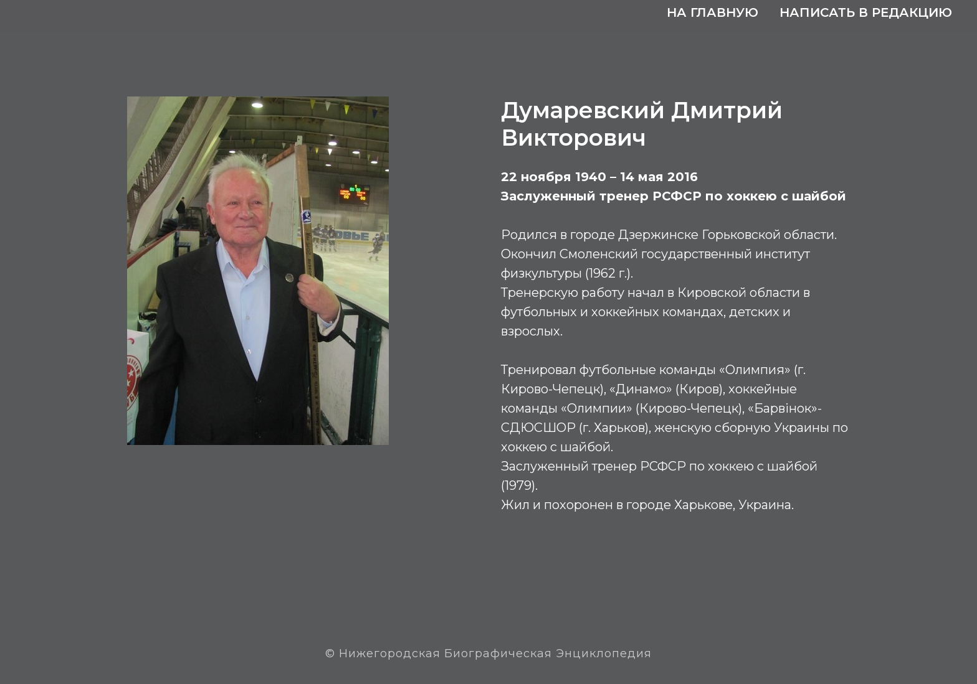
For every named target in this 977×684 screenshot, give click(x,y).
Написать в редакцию (865, 12)
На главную (712, 12)
